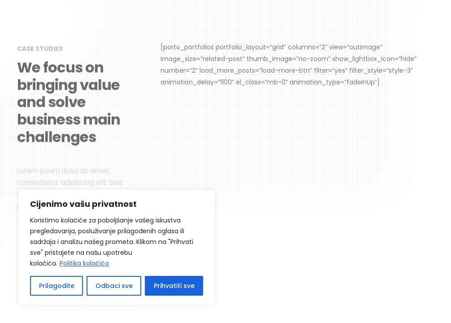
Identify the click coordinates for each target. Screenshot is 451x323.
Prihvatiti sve (174, 285)
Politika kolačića (84, 263)
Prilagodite (56, 285)
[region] (116, 247)
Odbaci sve (114, 285)
